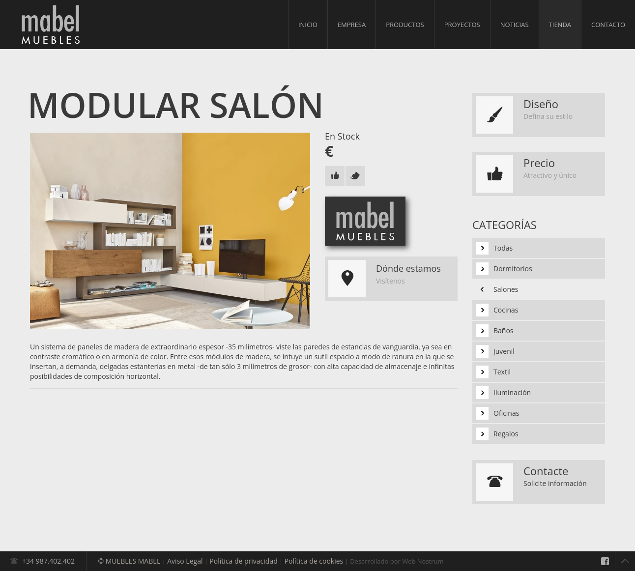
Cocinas (506, 309)
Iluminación (512, 392)
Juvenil (504, 351)
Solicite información (555, 483)
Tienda (560, 24)
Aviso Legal (184, 561)
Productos (405, 24)
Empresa (352, 24)
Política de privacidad (243, 561)
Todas (503, 248)
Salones (506, 289)
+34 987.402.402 (48, 561)
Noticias (514, 24)
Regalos (506, 433)
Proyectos (462, 24)
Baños (503, 330)
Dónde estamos (408, 268)
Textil (502, 371)
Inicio (308, 24)
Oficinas (506, 413)
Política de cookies (314, 561)
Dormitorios (512, 268)
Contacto (608, 24)
